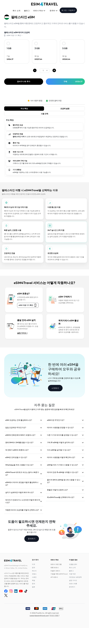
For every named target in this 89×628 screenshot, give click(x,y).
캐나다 (34, 571)
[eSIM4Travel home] (44, 4)
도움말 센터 (73, 564)
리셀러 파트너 (55, 571)
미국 (33, 564)
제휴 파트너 (55, 567)
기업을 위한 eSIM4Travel (59, 574)
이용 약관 (72, 574)
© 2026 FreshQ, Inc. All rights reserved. (44, 613)
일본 (33, 587)
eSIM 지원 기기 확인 (28, 305)
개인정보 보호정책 (75, 577)
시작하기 (55, 388)
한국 (33, 584)
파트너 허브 (39, 11)
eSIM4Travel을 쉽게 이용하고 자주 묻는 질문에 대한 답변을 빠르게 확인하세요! (44, 409)
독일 (33, 580)
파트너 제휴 (73, 584)
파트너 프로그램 (56, 564)
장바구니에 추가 (23, 81)
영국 (33, 567)
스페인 (34, 577)
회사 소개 (17, 11)
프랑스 (34, 574)
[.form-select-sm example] (44, 70)
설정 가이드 (73, 580)
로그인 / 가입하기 (68, 10)
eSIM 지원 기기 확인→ (15, 35)
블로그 (27, 11)
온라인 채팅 (54, 615)
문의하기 (31, 538)
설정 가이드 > (22, 333)
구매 (73, 81)
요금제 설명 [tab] (64, 108)
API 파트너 (54, 577)
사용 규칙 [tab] (44, 114)
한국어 (54, 11)
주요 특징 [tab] (24, 108)
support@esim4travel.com (39, 615)
